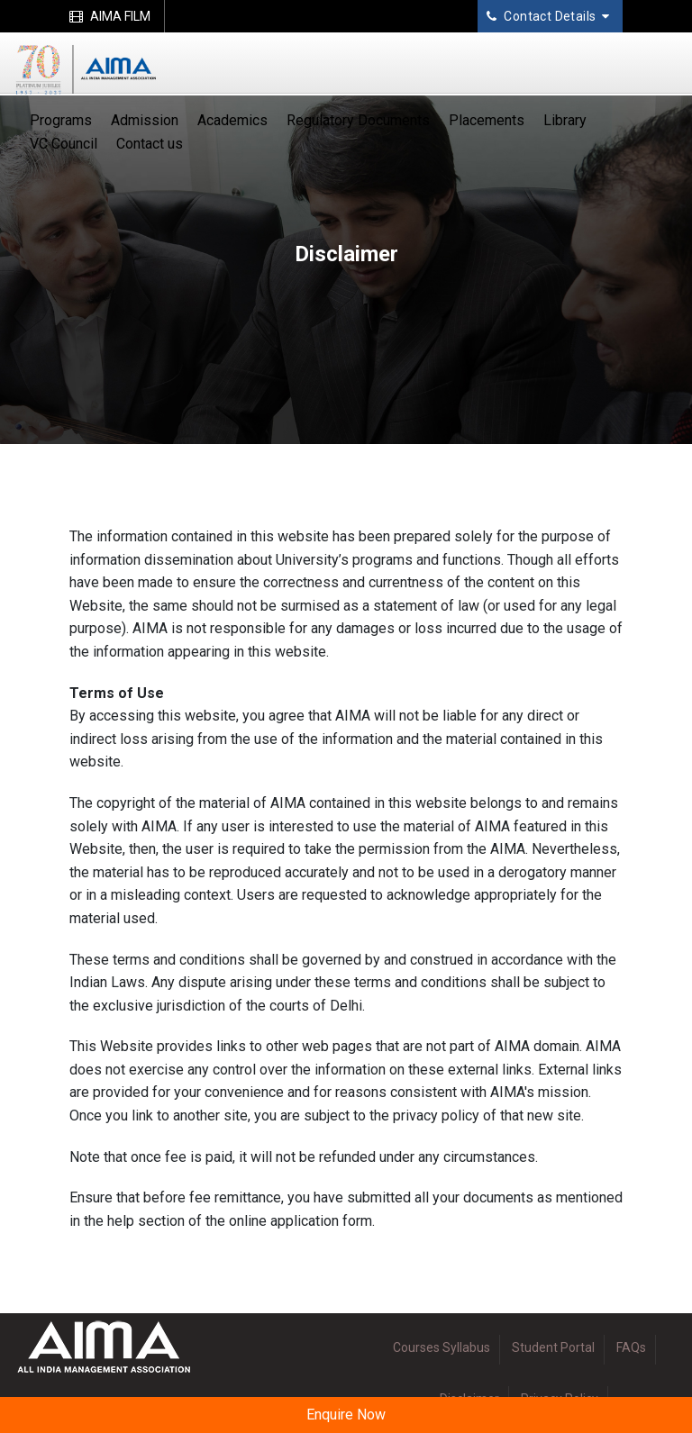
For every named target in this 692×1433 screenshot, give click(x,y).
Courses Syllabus (441, 1347)
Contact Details (548, 16)
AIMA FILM (109, 16)
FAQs (631, 1347)
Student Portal (553, 1347)
